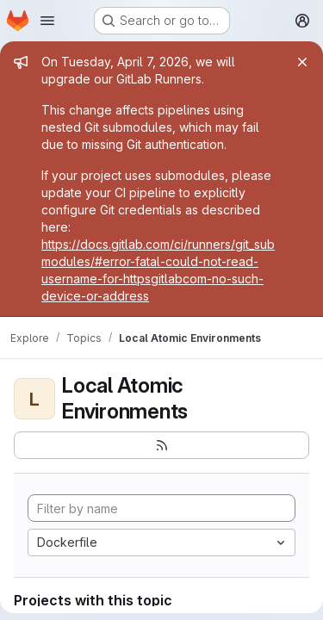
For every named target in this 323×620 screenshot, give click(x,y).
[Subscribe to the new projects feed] (161, 445)
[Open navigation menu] (47, 20)
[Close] (302, 62)
